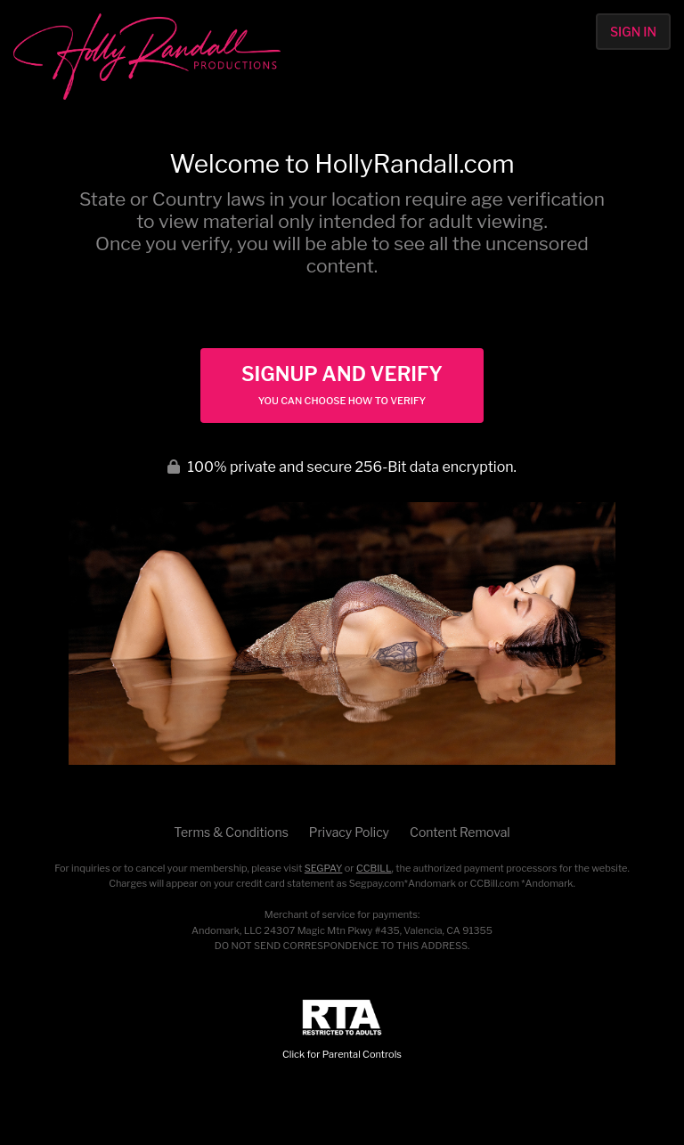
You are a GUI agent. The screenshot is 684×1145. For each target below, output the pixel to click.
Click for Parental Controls (342, 1029)
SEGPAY (324, 868)
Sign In (633, 31)
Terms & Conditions (231, 832)
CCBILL (374, 868)
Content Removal (460, 832)
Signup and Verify (342, 384)
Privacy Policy (349, 832)
